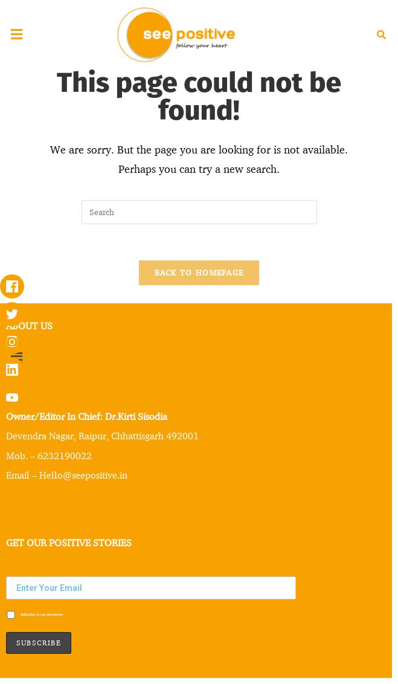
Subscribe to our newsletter (34, 615)
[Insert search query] (199, 212)
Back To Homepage (199, 272)
